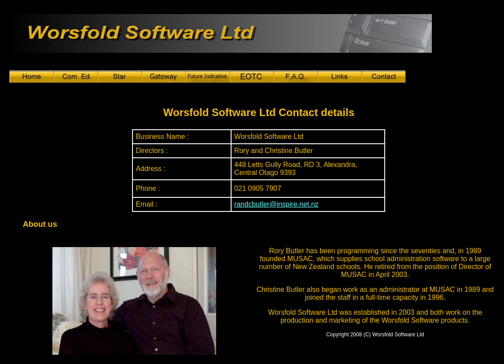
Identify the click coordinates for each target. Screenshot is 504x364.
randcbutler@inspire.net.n (274, 204)
